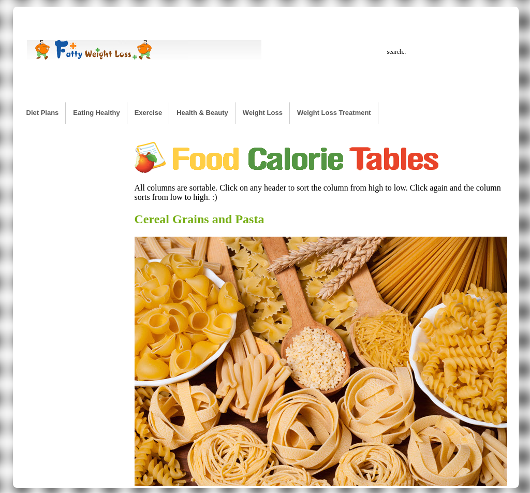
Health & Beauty (202, 113)
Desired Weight (226, 17)
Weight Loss (263, 113)
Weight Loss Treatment (334, 113)
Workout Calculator (290, 17)
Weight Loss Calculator (92, 17)
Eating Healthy (96, 113)
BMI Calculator (449, 17)
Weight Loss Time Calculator (373, 17)
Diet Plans (42, 113)
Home (35, 17)
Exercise (149, 113)
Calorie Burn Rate (165, 17)
